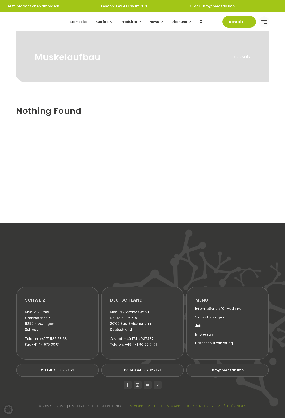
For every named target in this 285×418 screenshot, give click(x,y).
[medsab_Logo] (35, 17)
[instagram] (138, 385)
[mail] (158, 385)
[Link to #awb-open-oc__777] (264, 21)
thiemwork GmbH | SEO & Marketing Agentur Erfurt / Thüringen (184, 406)
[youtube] (148, 385)
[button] (201, 22)
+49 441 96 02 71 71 (131, 6)
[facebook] (128, 385)
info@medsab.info (218, 6)
